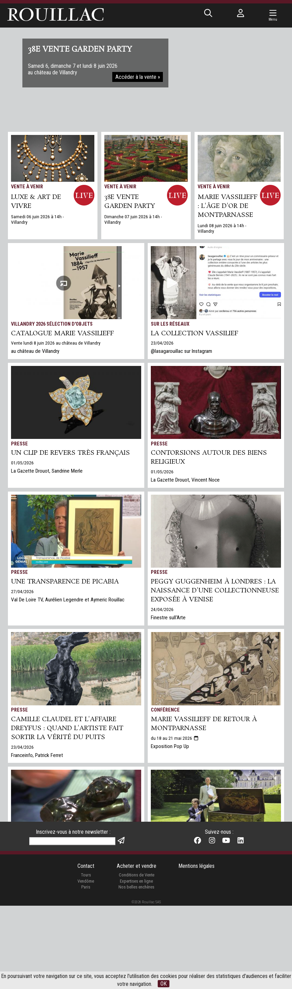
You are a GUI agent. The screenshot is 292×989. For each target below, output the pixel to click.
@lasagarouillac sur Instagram (181, 351)
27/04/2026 (22, 591)
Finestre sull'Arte (168, 617)
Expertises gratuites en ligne (181, 889)
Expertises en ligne (136, 964)
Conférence (165, 710)
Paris (85, 970)
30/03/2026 (22, 875)
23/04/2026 (162, 343)
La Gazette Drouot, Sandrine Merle (47, 471)
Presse (19, 444)
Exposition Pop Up (170, 746)
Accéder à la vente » (137, 77)
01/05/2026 (22, 462)
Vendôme (85, 964)
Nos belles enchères (136, 970)
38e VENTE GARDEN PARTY (129, 202)
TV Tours (21, 848)
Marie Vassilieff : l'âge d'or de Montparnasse (228, 206)
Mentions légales (196, 949)
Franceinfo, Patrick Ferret (37, 755)
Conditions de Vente (136, 958)
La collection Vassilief (194, 333)
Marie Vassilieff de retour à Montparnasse (204, 724)
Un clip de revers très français (70, 453)
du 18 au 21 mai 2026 (175, 738)
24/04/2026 (162, 609)
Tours (86, 958)
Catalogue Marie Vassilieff (62, 333)
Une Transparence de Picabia (65, 581)
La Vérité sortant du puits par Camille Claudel (69, 862)
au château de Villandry (35, 351)
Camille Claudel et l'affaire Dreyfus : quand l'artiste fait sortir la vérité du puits (67, 728)
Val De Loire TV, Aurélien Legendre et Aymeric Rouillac (67, 600)
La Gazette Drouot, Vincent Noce (185, 480)
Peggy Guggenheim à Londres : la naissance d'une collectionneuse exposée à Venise (215, 590)
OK (163, 983)
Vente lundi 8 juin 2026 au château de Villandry (56, 343)
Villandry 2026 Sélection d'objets (52, 324)
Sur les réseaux (170, 324)
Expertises (164, 848)
